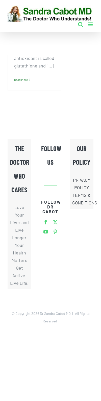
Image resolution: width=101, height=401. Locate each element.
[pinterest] (55, 231)
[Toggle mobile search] (80, 24)
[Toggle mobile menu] (90, 24)
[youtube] (45, 231)
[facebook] (45, 222)
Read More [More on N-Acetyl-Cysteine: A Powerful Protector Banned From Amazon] (21, 79)
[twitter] (55, 222)
